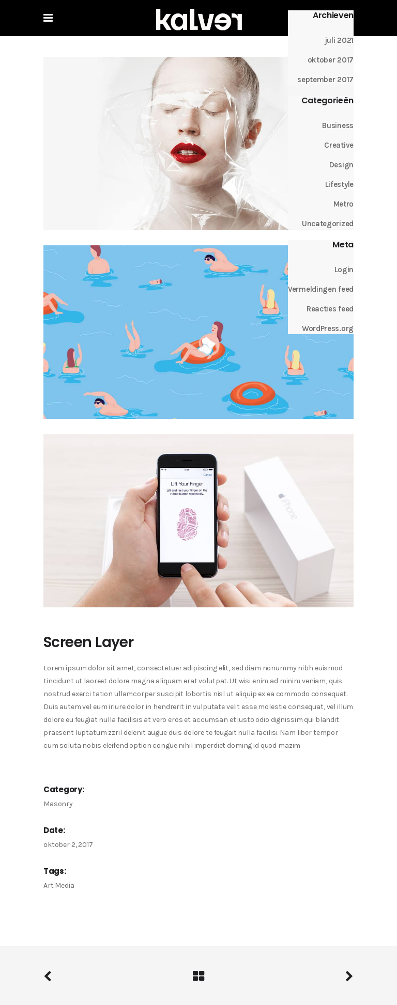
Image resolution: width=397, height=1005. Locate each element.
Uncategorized (328, 223)
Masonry (58, 803)
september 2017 (325, 79)
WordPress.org (328, 328)
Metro (343, 204)
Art (48, 885)
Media (64, 885)
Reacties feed (330, 308)
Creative (339, 145)
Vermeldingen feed (321, 289)
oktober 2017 (331, 60)
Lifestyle (339, 184)
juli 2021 (339, 40)
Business (338, 125)
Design (341, 164)
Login (344, 269)
